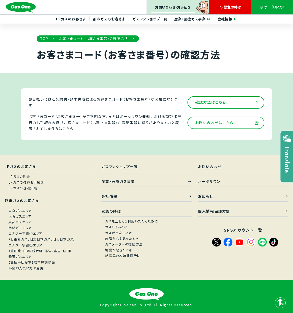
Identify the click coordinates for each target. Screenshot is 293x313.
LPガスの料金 (19, 176)
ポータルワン (209, 181)
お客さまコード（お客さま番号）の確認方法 (93, 38)
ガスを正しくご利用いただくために (131, 221)
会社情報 (225, 18)
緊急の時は (111, 211)
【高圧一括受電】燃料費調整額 (31, 262)
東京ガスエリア (20, 210)
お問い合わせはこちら (214, 122)
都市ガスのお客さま (108, 18)
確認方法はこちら (210, 102)
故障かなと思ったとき (121, 238)
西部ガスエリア (20, 227)
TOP (44, 38)
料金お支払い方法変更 (26, 268)
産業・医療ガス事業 (190, 18)
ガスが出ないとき (118, 232)
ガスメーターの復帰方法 (124, 244)
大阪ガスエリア (20, 216)
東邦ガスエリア (20, 222)
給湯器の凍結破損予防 (123, 256)
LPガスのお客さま (70, 18)
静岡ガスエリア (20, 256)
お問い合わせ (209, 166)
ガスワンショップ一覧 (150, 18)
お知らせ (205, 196)
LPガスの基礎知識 (22, 188)
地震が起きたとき (118, 250)
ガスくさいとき (116, 227)
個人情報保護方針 (214, 211)
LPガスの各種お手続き (26, 182)
